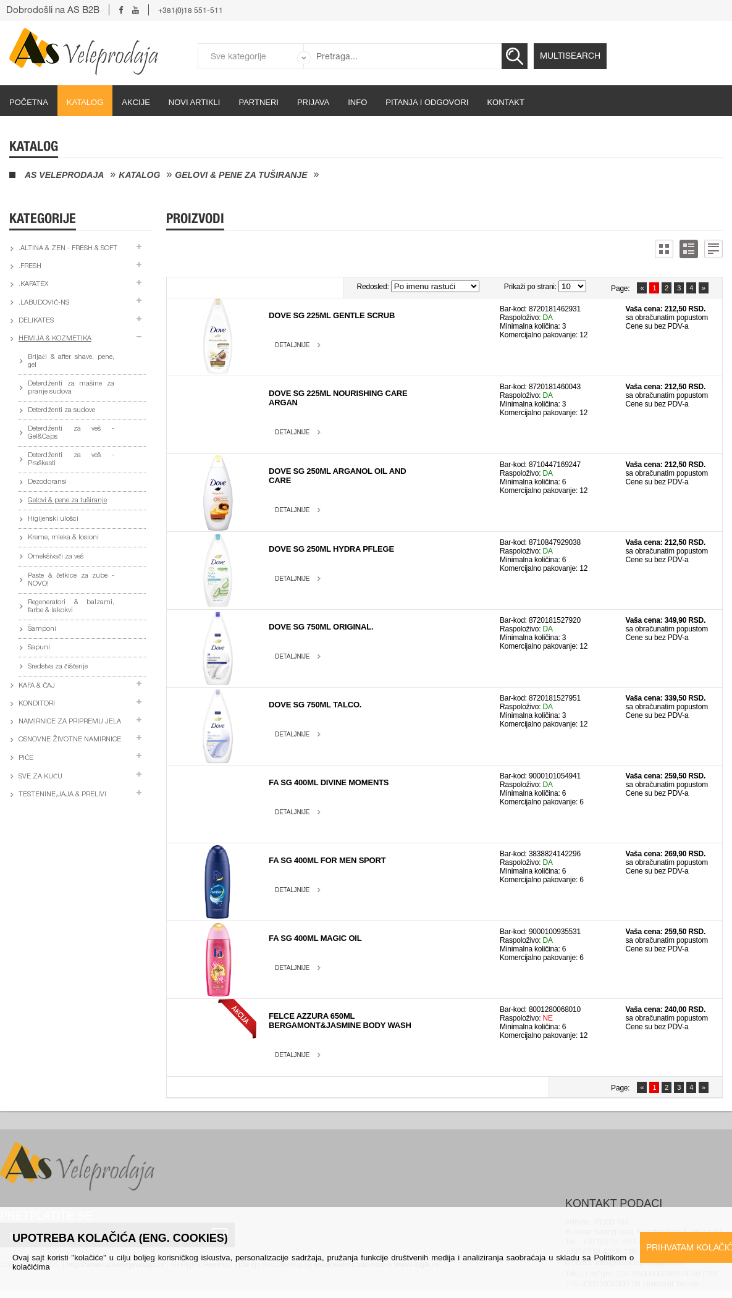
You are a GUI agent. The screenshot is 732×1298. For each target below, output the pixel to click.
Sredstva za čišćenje (58, 667)
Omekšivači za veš (55, 557)
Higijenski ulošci (53, 519)
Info (357, 102)
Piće (26, 758)
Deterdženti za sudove (61, 410)
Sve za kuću (40, 776)
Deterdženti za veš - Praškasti (71, 459)
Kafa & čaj (37, 686)
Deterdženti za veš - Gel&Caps (71, 433)
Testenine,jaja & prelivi (62, 794)
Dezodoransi (47, 482)
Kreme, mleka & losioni (63, 537)
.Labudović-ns (44, 303)
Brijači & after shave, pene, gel (71, 361)
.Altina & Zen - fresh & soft (68, 248)
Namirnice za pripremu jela (70, 722)
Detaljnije (292, 345)
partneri (258, 102)
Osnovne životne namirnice (70, 739)
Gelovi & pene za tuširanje (241, 175)
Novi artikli (195, 102)
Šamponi (42, 629)
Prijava (313, 102)
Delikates (36, 321)
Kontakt (505, 102)
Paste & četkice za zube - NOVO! (71, 580)
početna (28, 102)
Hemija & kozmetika (55, 338)
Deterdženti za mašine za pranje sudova (71, 388)
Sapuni (39, 647)
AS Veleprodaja (64, 175)
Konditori (37, 704)
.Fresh (30, 266)
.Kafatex (33, 284)
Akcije (136, 102)
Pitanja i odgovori (426, 102)
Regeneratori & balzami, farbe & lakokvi (71, 606)
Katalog (85, 102)
